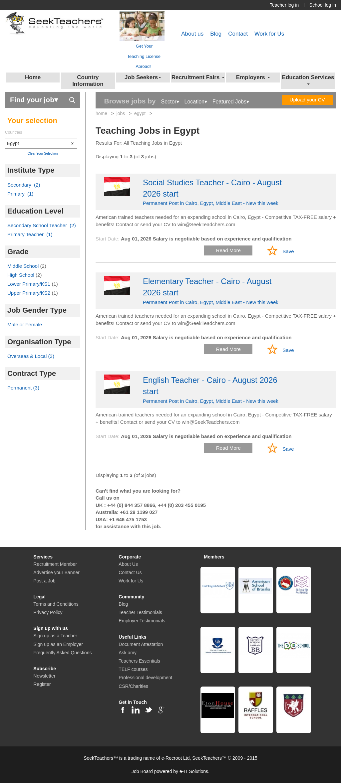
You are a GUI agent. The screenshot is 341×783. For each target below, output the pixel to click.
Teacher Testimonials (140, 612)
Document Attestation (141, 644)
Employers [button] (253, 77)
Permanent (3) (23, 388)
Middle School (23, 266)
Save (288, 251)
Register (42, 684)
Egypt (42, 143)
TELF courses (133, 669)
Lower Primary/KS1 (29, 284)
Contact (238, 34)
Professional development (145, 677)
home (101, 113)
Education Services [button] (308, 79)
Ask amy (128, 652)
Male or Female (24, 324)
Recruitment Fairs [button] (197, 77)
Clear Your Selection (43, 153)
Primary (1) (20, 194)
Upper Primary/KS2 (29, 293)
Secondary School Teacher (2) (41, 225)
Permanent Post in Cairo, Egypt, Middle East (216, 191)
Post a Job (44, 580)
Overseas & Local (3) (30, 356)
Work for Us (269, 34)
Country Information (88, 80)
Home (33, 77)
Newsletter (44, 676)
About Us (128, 564)
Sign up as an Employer (58, 644)
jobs (121, 113)
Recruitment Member (55, 564)
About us (192, 34)
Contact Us (130, 572)
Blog (215, 34)
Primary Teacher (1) (30, 234)
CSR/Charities (133, 686)
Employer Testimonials (142, 620)
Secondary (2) (23, 185)
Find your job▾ (42, 99)
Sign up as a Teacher (55, 635)
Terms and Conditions (55, 604)
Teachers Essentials (139, 661)
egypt (140, 113)
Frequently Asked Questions (62, 652)
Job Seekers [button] (143, 77)
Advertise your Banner (56, 572)
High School (21, 275)
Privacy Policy (47, 612)
